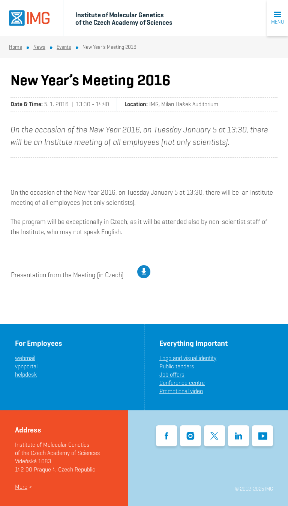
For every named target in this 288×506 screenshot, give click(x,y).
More (21, 487)
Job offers (171, 374)
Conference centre (182, 383)
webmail (25, 358)
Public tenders (176, 366)
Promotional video (181, 391)
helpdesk (26, 374)
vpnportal (26, 366)
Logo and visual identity (187, 358)
